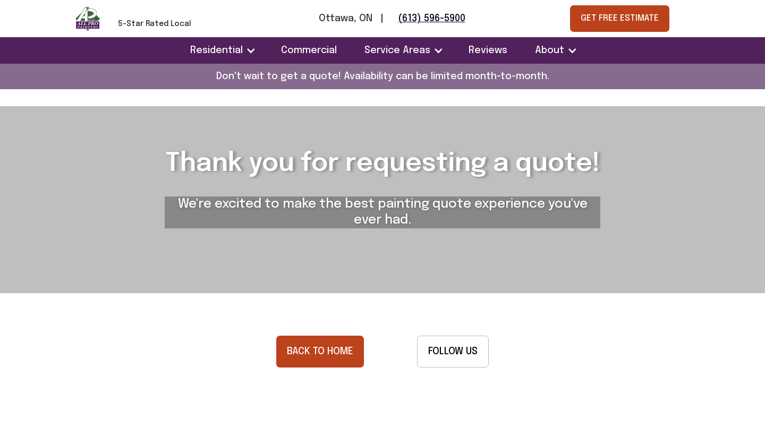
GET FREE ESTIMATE (620, 18)
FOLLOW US (453, 351)
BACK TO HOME (320, 351)
